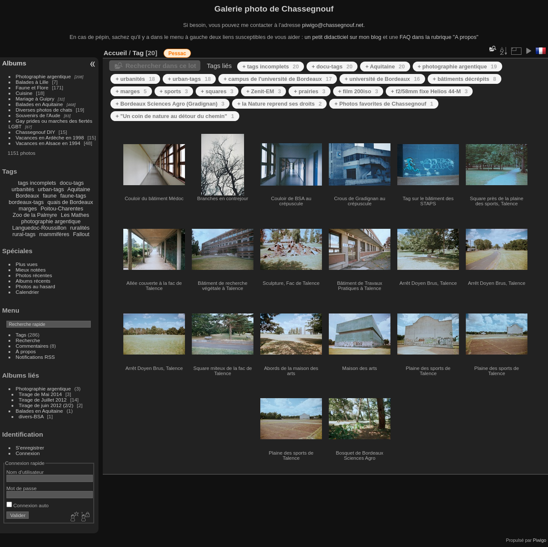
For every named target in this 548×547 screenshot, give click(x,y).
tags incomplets (37, 183)
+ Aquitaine (385, 66)
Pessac (177, 53)
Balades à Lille (32, 82)
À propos (26, 351)
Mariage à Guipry (35, 98)
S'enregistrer (30, 447)
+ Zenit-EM (263, 91)
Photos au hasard (35, 286)
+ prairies (309, 91)
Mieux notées (31, 269)
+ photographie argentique (457, 66)
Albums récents (33, 281)
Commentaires (32, 346)
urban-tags (51, 189)
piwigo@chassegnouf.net (332, 25)
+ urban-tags (189, 79)
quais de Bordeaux (70, 202)
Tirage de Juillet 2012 (43, 399)
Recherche (28, 340)
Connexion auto (27, 505)
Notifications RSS (35, 357)
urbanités (23, 189)
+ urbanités (135, 79)
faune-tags (73, 195)
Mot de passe (21, 488)
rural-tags (24, 234)
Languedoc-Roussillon (39, 228)
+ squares (217, 91)
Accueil (115, 52)
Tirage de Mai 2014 (40, 394)
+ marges (131, 91)
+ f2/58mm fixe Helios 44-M (429, 91)
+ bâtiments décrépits (464, 79)
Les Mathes (75, 215)
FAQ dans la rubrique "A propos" (438, 37)
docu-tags (72, 183)
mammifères (54, 234)
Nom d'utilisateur (25, 472)
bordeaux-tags (26, 202)
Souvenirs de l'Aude (38, 115)
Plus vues (27, 264)
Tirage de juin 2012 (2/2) (46, 405)
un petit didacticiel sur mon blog (342, 37)
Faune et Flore (32, 87)
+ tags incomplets (270, 66)
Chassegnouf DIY (35, 132)
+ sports (174, 91)
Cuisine (24, 93)
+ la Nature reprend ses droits (279, 104)
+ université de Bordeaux (382, 79)
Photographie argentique (43, 76)
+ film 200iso (358, 91)
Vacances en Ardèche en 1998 (50, 137)
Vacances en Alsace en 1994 (48, 143)
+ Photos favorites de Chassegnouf (383, 104)
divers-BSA (31, 416)
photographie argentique (51, 221)
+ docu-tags (332, 66)
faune (50, 195)
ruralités (80, 228)
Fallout (81, 234)
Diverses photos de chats (44, 109)
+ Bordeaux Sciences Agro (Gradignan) (170, 104)
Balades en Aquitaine (39, 104)
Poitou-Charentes (62, 208)
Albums (14, 63)
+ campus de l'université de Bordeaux (277, 79)
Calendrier (27, 292)
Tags (21, 334)
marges (27, 208)
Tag (137, 52)
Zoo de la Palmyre (35, 215)
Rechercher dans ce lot (160, 65)
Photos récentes (34, 275)
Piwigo (539, 540)
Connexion (28, 453)
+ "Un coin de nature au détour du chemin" (175, 116)
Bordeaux (27, 195)
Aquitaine (78, 189)
